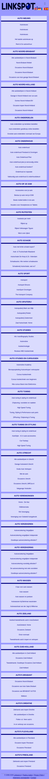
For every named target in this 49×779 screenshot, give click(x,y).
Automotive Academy (24, 365)
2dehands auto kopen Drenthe (23, 710)
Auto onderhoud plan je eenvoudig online (24, 162)
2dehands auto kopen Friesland (24, 761)
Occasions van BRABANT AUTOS (24, 691)
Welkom (24, 696)
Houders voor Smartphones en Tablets (24, 205)
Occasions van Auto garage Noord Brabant (24, 77)
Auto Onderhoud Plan (23, 157)
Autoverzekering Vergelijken (24, 530)
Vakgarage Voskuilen (24, 488)
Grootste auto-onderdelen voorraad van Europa (23, 134)
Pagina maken (28, 775)
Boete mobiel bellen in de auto (23, 200)
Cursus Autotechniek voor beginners (24, 379)
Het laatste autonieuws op (24, 39)
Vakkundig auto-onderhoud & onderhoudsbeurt (24, 177)
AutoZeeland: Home (24, 625)
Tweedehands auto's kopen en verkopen (24, 639)
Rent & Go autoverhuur (24, 44)
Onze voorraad (24, 635)
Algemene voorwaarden (21, 778)
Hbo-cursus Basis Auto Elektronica (24, 384)
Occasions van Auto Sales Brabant (24, 686)
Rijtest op (24, 223)
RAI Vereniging (24, 512)
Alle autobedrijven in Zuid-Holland (24, 653)
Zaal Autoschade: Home (24, 323)
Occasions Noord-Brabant (24, 67)
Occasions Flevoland (24, 748)
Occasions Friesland (24, 766)
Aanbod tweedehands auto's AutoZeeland (23, 620)
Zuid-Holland (23, 668)
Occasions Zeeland (24, 630)
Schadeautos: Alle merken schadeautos (24, 261)
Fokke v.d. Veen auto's (24, 719)
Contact (33, 778)
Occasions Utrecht (24, 479)
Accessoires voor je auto (24, 190)
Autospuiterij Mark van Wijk (24, 308)
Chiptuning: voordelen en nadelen (24, 403)
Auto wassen (23, 592)
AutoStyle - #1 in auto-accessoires (24, 436)
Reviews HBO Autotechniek (24, 351)
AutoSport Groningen (24, 290)
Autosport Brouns (24, 285)
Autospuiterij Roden (24, 313)
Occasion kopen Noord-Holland (24, 105)
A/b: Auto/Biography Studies (24, 336)
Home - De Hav (24, 502)
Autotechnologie (24, 346)
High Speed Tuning (24, 408)
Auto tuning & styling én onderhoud (24, 398)
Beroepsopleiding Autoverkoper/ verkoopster (23, 370)
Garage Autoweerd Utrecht (24, 464)
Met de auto (24, 474)
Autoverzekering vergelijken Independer (24, 535)
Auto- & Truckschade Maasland (24, 252)
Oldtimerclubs (24, 507)
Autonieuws (24, 25)
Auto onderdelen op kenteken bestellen (24, 124)
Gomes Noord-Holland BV (24, 101)
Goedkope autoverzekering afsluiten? (24, 540)
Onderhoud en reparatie (24, 172)
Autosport (24, 280)
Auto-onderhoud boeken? (24, 167)
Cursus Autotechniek (24, 374)
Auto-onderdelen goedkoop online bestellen (24, 129)
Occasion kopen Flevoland (24, 743)
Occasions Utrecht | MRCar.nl (24, 484)
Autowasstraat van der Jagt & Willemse (24, 606)
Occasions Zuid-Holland (24, 658)
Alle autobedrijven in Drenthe (24, 715)
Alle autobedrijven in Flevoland (23, 738)
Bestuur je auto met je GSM (23, 195)
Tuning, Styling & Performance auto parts (24, 412)
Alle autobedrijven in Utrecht (24, 459)
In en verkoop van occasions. (24, 724)
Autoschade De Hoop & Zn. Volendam (24, 257)
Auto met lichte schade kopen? (24, 247)
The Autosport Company (23, 295)
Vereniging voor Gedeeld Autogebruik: (24, 517)
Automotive (24, 341)
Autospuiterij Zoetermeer (23, 318)
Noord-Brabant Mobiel (23, 63)
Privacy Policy (39, 775)
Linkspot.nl (17, 775)
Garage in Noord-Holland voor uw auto (23, 96)
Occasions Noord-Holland (24, 110)
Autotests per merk (24, 219)
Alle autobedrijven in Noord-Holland (24, 91)
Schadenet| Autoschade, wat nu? (24, 266)
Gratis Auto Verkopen (23, 469)
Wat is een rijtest (24, 233)
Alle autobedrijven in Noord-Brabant (23, 58)
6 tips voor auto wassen (24, 587)
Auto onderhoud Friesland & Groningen (24, 152)
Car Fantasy (24, 441)
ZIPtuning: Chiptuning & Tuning (24, 417)
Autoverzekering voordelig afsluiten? (23, 563)
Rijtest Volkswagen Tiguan (24, 228)
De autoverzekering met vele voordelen (24, 568)
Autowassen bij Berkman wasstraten (23, 601)
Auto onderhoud (23, 147)
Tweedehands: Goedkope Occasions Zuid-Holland (23, 663)
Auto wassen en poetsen (23, 597)
